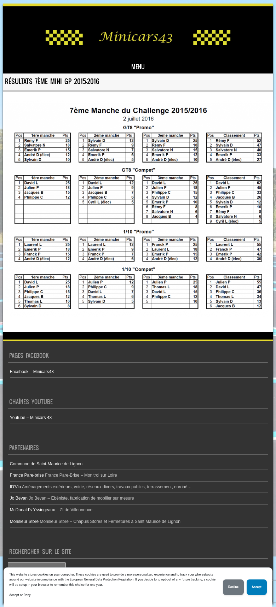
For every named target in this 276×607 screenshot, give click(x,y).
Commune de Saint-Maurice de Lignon (46, 463)
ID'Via (15, 486)
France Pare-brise (27, 475)
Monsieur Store (24, 521)
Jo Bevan (19, 498)
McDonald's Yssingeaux (32, 509)
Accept (256, 587)
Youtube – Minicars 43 (31, 417)
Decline (233, 587)
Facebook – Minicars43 (32, 371)
